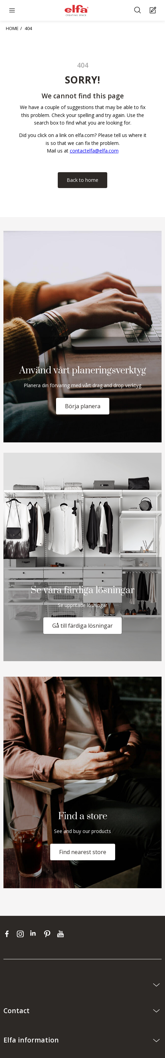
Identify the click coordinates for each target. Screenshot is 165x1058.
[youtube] (61, 934)
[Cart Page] (154, 10)
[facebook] (8, 934)
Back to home (82, 180)
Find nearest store (82, 852)
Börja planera (82, 406)
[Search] (138, 10)
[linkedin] (35, 934)
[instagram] (22, 934)
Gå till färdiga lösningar (82, 625)
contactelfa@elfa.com (94, 150)
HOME (12, 28)
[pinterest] (49, 934)
